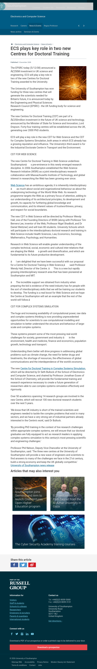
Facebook (14, 565)
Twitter (23, 565)
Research (60, 7)
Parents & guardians (19, 616)
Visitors (13, 600)
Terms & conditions (19, 665)
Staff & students (17, 603)
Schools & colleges (18, 606)
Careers (24, 26)
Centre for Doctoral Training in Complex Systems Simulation (52, 368)
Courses (36, 7)
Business (71, 7)
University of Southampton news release (32, 465)
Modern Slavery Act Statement (63, 662)
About (46, 3)
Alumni (55, 3)
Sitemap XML (17, 662)
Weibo (32, 565)
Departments (63, 3)
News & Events (35, 26)
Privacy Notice (42, 662)
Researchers (15, 610)
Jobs (40, 665)
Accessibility (29, 662)
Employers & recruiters (20, 613)
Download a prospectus (49, 647)
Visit (50, 3)
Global (81, 7)
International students (19, 619)
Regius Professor (51, 26)
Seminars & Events (31, 32)
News (70, 3)
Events (76, 3)
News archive (16, 32)
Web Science (18, 185)
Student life (48, 7)
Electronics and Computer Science (28, 16)
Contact (81, 3)
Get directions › (55, 621)
